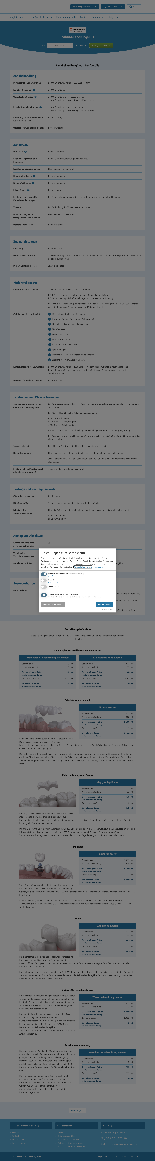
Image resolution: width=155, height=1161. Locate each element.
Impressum (98, 567)
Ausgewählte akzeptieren (53, 604)
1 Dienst (52, 576)
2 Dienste (53, 582)
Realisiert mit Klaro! (107, 609)
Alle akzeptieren (105, 604)
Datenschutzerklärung (83, 567)
